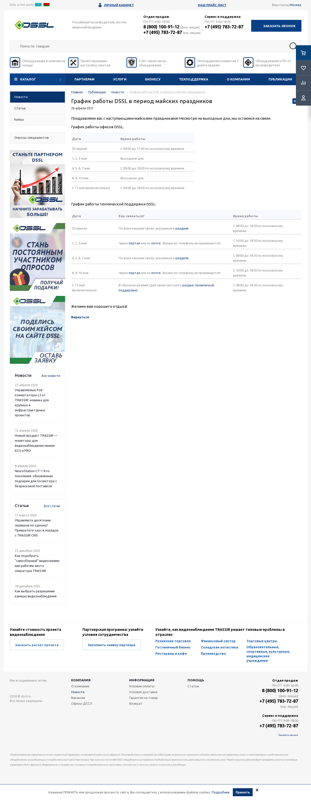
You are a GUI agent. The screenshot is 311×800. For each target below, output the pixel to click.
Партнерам (84, 79)
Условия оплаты (141, 686)
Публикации (280, 79)
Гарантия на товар (143, 697)
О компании (238, 79)
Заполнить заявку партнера (111, 645)
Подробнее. (221, 792)
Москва (295, 5)
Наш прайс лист (212, 5)
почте (156, 243)
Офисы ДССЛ (81, 703)
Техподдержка (193, 79)
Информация (141, 680)
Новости (77, 692)
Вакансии (78, 697)
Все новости (51, 375)
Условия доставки (143, 692)
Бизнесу (152, 79)
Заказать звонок (279, 26)
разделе (182, 228)
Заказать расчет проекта (37, 645)
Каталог (28, 79)
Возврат (136, 703)
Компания (81, 680)
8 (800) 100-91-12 (161, 26)
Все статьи (52, 506)
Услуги (119, 79)
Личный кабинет (119, 5)
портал (134, 243)
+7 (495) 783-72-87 (162, 32)
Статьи (193, 686)
